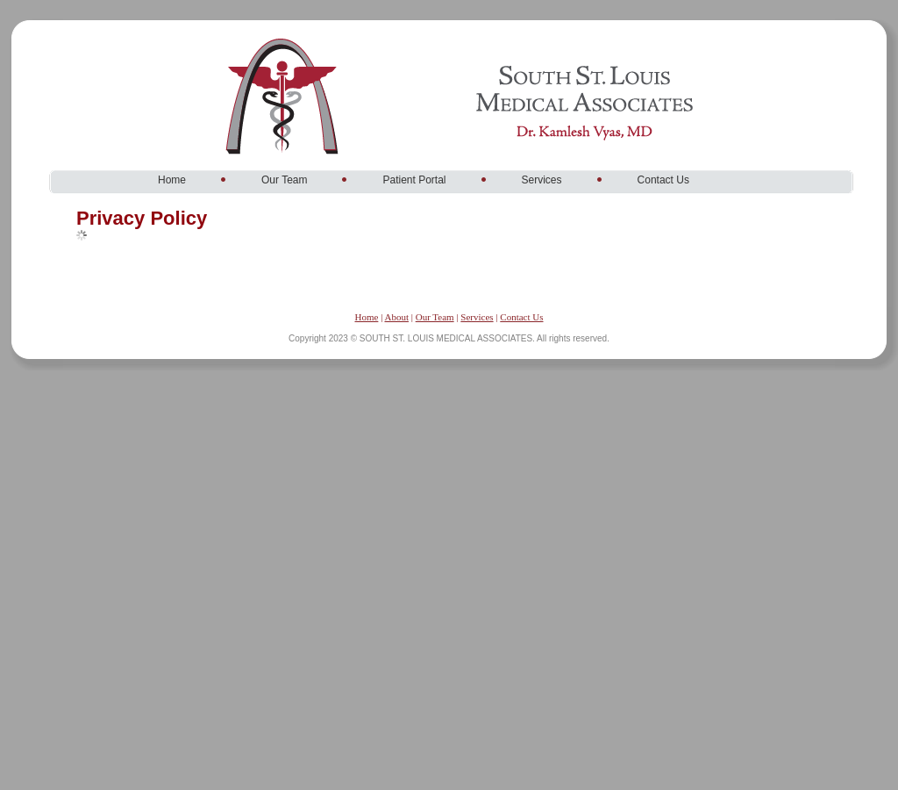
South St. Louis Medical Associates (333, 39)
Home (366, 317)
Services (476, 317)
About (396, 317)
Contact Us (521, 317)
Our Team (435, 317)
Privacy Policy (141, 218)
